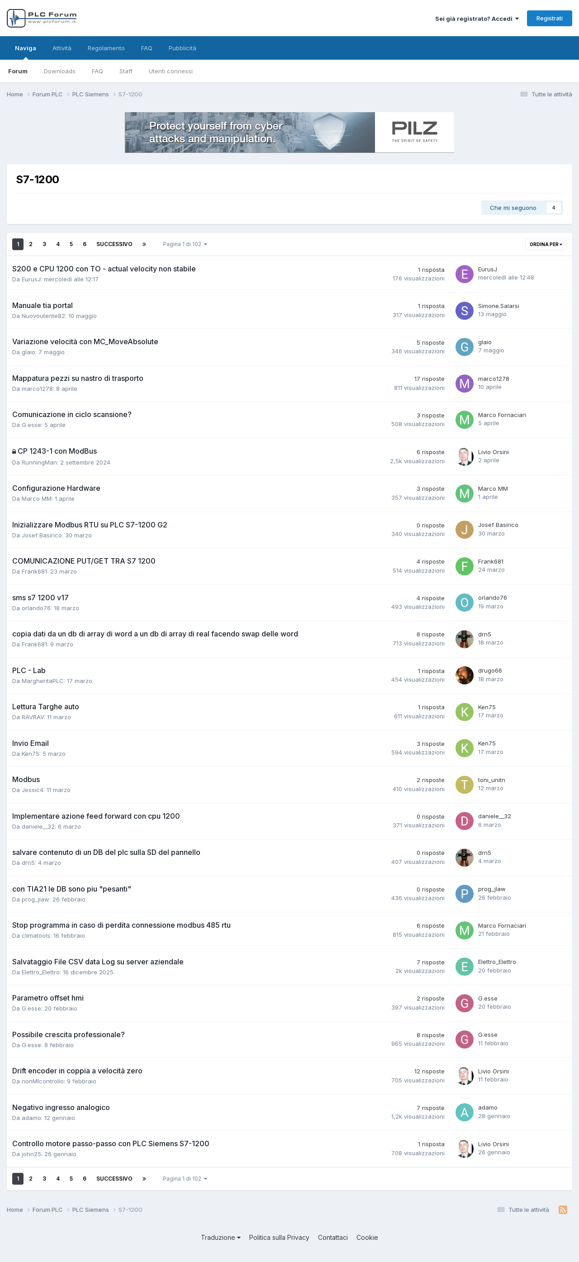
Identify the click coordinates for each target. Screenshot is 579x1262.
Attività (61, 48)
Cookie (367, 1237)
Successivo (114, 244)
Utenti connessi (171, 71)
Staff (126, 71)
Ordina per (546, 244)
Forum (18, 71)
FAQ (97, 71)
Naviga (25, 52)
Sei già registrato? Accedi (477, 18)
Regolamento (106, 48)
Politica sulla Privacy (279, 1237)
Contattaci (333, 1237)
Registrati (549, 18)
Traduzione (221, 1237)
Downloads (60, 71)
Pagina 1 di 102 (185, 244)
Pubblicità (182, 48)
